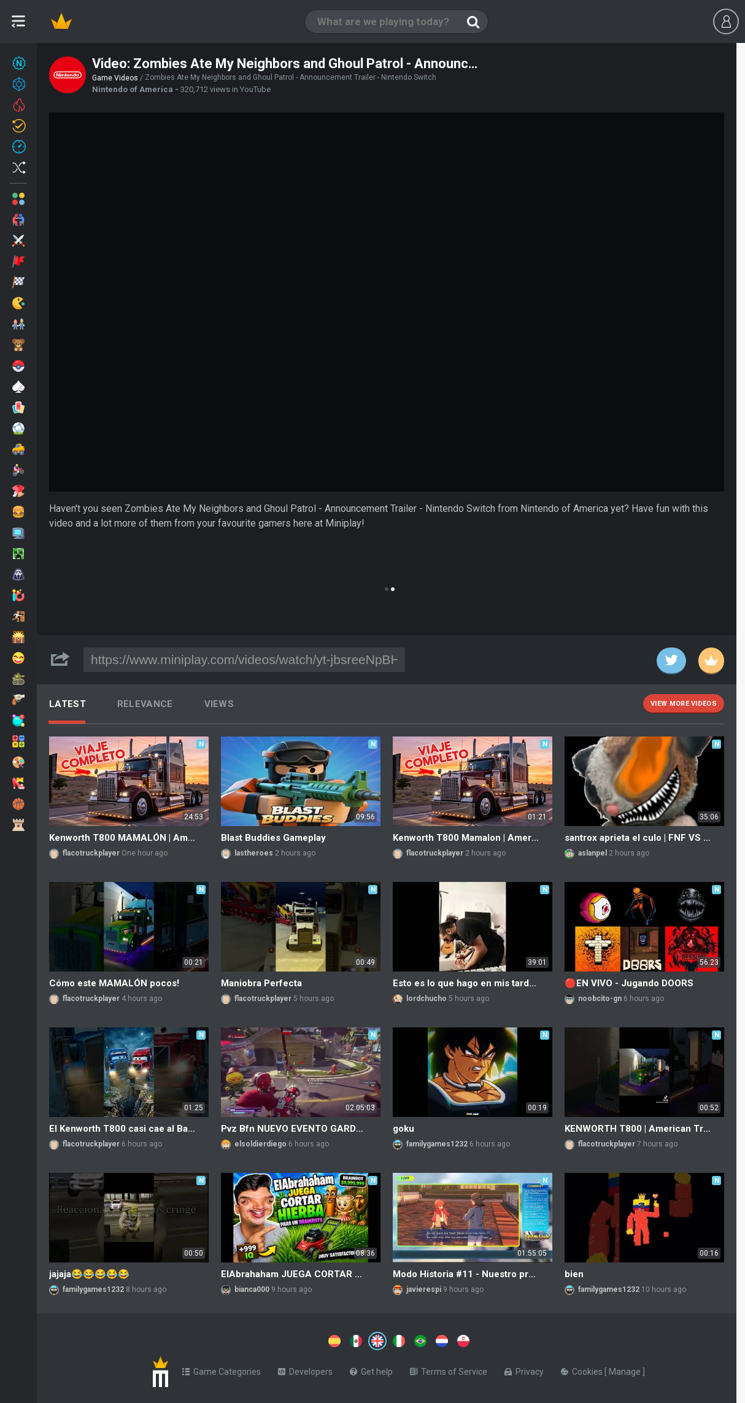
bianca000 (251, 1289)
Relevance (145, 703)
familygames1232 (437, 1144)
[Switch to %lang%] (265, 1340)
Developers (305, 1369)
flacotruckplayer (91, 853)
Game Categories (221, 1369)
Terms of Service (448, 1369)
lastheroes (253, 853)
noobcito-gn (600, 998)
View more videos (683, 704)
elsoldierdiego (260, 1144)
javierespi (423, 1289)
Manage (626, 1369)
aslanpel (592, 853)
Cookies (582, 1369)
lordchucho (426, 998)
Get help (371, 1369)
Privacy (524, 1369)
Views (219, 703)
